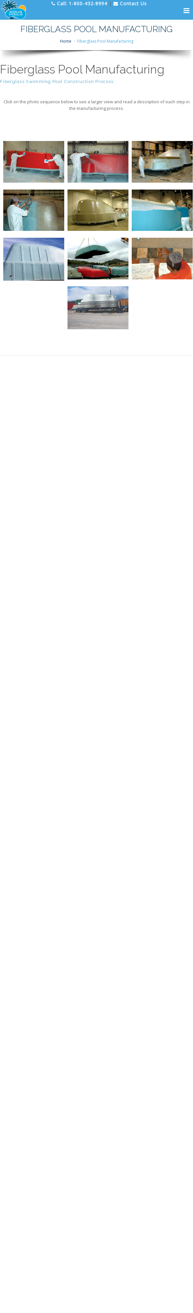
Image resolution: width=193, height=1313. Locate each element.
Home (65, 41)
